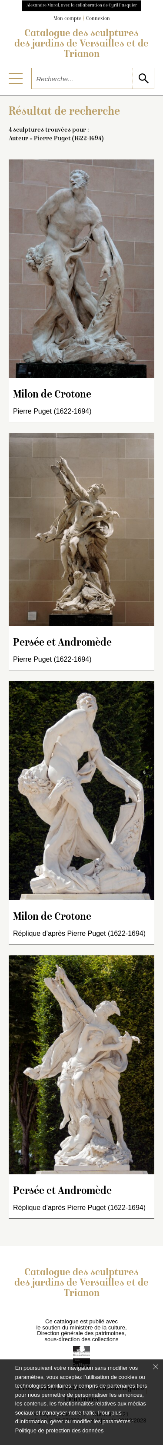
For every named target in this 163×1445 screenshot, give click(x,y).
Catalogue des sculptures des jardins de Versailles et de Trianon (81, 44)
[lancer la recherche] (143, 78)
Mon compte (67, 19)
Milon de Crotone (52, 395)
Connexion (98, 19)
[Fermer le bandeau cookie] (155, 1367)
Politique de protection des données (59, 1430)
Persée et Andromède (62, 643)
